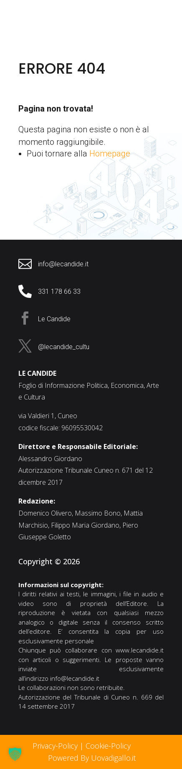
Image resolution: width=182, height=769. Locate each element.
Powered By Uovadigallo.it (92, 758)
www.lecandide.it (140, 650)
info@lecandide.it (74, 678)
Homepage (109, 154)
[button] (15, 754)
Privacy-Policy (55, 746)
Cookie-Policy (109, 746)
